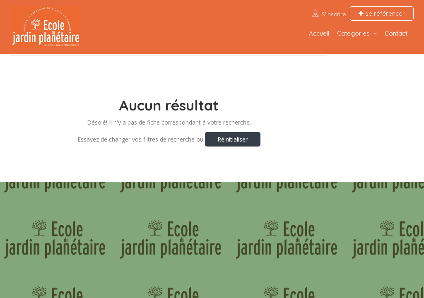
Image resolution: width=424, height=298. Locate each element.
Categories (353, 33)
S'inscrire (334, 14)
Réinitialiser (232, 139)
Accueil (319, 33)
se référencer (382, 13)
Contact (396, 33)
